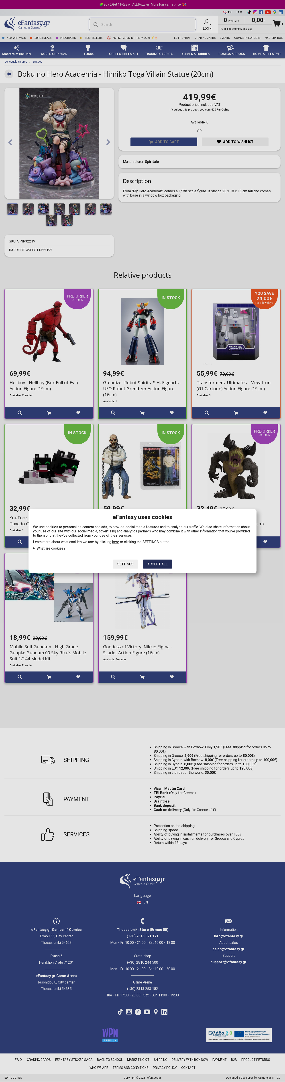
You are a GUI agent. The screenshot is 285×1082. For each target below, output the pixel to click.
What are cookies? (51, 548)
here (115, 542)
